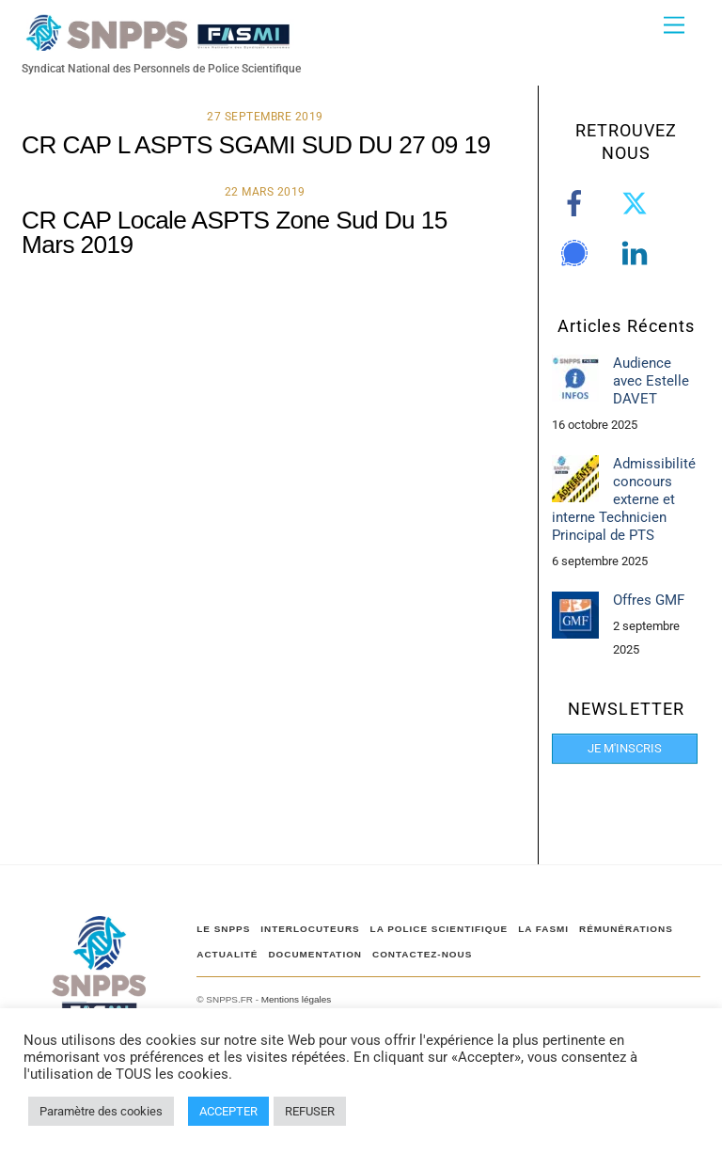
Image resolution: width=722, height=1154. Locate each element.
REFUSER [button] (310, 1111)
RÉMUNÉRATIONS (626, 929)
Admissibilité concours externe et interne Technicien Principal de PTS (624, 500)
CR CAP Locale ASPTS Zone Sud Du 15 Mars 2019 (234, 232)
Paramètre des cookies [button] (101, 1111)
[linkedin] (638, 253)
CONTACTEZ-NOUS (422, 954)
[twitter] (638, 203)
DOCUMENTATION (315, 954)
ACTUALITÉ (227, 954)
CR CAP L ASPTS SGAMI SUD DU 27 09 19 (256, 145)
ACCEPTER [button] (228, 1111)
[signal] (578, 253)
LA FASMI (543, 929)
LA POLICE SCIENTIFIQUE (439, 929)
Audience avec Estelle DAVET (651, 381)
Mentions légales (296, 999)
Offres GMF (648, 600)
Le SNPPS (223, 929)
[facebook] (578, 203)
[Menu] (674, 26)
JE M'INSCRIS (625, 748)
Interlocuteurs (309, 929)
